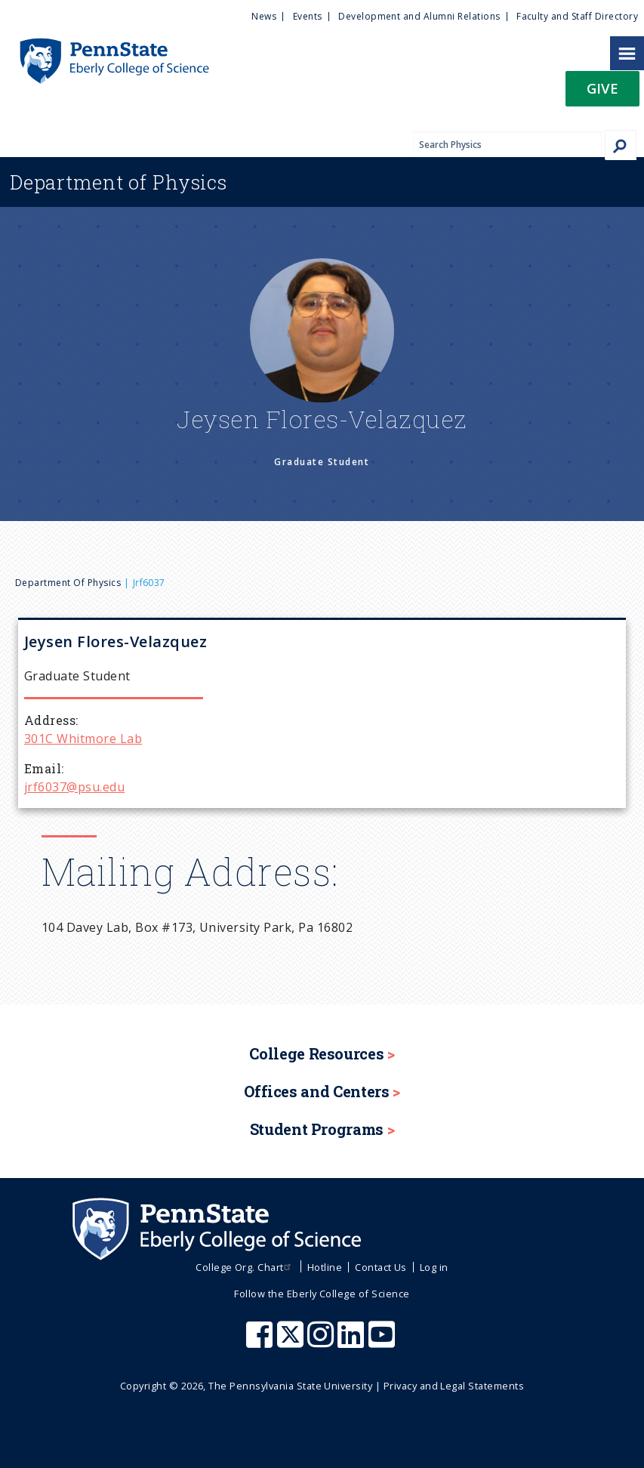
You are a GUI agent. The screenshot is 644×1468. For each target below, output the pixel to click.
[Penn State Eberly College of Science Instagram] (322, 1342)
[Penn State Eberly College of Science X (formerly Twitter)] (292, 1342)
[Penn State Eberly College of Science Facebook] (261, 1342)
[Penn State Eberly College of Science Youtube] (383, 1342)
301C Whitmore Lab (83, 738)
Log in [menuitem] (434, 1267)
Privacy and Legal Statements (454, 1385)
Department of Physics (68, 582)
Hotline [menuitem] (324, 1267)
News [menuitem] (263, 16)
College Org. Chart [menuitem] (245, 1267)
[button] (602, 93)
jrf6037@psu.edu (74, 787)
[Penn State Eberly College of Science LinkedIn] (352, 1342)
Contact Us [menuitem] (381, 1267)
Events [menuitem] (307, 16)
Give (602, 88)
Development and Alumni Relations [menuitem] (419, 16)
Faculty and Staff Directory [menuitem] (577, 16)
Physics (118, 182)
